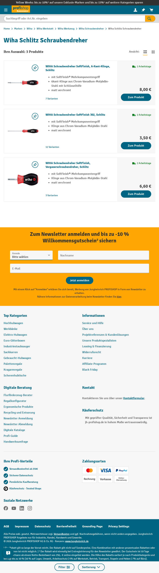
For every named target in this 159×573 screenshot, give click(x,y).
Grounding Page (92, 526)
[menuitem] (135, 9)
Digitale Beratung (18, 387)
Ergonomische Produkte (18, 407)
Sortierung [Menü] (91, 567)
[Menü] (6, 9)
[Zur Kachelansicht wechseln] (153, 52)
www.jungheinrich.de (77, 541)
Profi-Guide (11, 436)
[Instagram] (30, 509)
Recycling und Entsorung (19, 412)
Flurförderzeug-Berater (18, 395)
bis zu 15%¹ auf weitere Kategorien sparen (116, 2)
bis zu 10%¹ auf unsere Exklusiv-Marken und (62, 2)
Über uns (87, 329)
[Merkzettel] (143, 9)
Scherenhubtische (15, 375)
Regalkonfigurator (15, 401)
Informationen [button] (93, 315)
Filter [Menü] (64, 567)
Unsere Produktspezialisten (99, 340)
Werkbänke (10, 329)
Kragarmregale (13, 370)
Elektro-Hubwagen (15, 335)
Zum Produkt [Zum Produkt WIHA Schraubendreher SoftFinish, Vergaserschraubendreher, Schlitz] (136, 194)
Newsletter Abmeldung (18, 424)
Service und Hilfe (92, 323)
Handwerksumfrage (16, 442)
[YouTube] (14, 509)
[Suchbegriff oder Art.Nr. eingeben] (74, 18)
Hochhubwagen (13, 323)
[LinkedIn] (22, 509)
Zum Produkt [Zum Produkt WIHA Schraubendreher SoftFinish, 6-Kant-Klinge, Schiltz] (136, 97)
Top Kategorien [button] (15, 315)
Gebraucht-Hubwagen (17, 358)
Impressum (22, 526)
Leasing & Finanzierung (96, 346)
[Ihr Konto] (135, 9)
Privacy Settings (118, 526)
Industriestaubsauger (17, 346)
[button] (40, 389)
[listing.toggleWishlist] (35, 68)
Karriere (87, 358)
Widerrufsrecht (91, 352)
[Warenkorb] (151, 9)
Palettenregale (13, 364)
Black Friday (89, 370)
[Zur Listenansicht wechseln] (145, 51)
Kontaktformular (133, 398)
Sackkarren (11, 352)
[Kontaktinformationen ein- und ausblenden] (8, 553)
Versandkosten (62, 534)
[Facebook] (6, 509)
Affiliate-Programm (94, 364)
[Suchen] (150, 18)
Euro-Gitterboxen (14, 340)
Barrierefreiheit (66, 526)
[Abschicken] (79, 280)
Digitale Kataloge (14, 430)
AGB (6, 526)
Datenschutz (43, 526)
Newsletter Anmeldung (18, 418)
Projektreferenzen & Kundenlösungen (105, 335)
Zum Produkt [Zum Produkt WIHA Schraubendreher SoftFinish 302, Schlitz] (136, 145)
